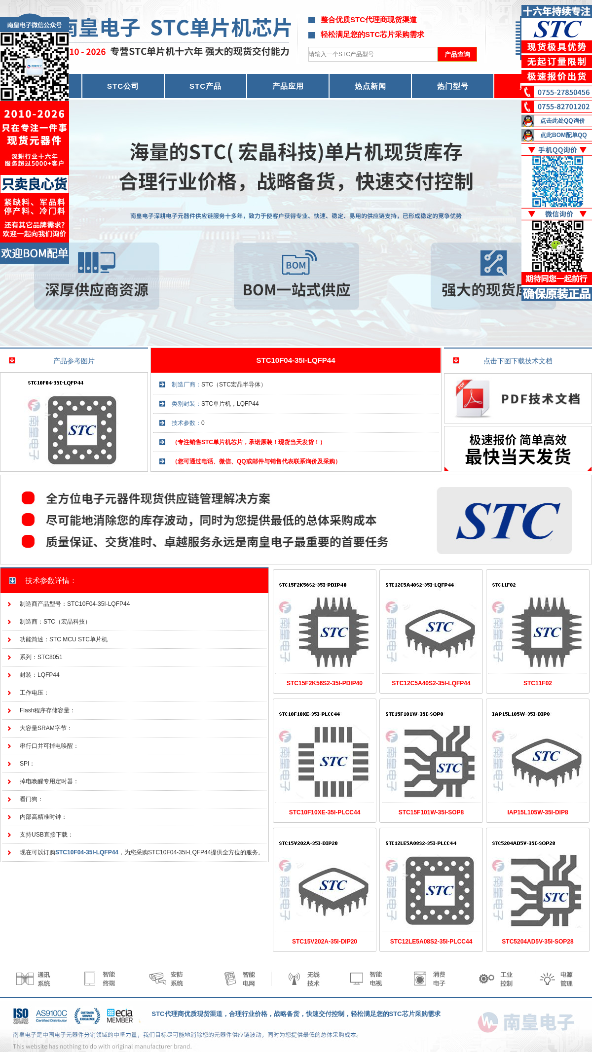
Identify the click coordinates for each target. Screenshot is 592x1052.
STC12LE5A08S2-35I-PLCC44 (431, 941)
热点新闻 (370, 86)
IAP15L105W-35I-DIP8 (537, 812)
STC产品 (205, 86)
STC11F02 (537, 683)
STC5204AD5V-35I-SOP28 (537, 941)
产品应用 (288, 86)
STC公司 (123, 86)
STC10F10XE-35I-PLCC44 (325, 812)
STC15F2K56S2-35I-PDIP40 (325, 683)
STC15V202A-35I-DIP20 (324, 941)
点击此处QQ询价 (562, 120)
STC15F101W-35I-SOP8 (431, 812)
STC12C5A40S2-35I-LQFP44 (431, 683)
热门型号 (453, 86)
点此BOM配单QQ (563, 135)
